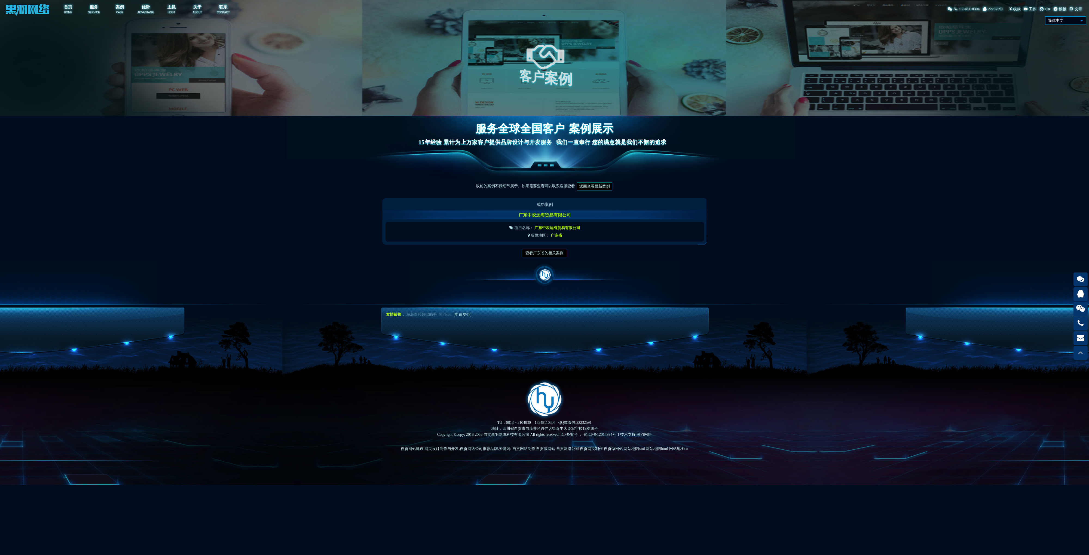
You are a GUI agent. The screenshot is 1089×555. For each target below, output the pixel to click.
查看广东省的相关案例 (544, 253)
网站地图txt (679, 449)
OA (1045, 9)
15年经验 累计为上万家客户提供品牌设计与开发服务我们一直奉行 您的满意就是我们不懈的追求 (545, 142)
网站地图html (657, 449)
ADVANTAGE (145, 12)
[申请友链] (462, 314)
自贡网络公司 (567, 449)
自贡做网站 (545, 449)
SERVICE (94, 12)
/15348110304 (964, 9)
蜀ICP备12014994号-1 (601, 435)
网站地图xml (634, 449)
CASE (119, 12)
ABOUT (197, 12)
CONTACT (223, 12)
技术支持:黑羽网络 (636, 435)
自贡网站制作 (523, 449)
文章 (1075, 9)
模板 (1060, 9)
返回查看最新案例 (594, 186)
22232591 (993, 9)
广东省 (556, 242)
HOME (68, 12)
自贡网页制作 (591, 449)
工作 (1030, 9)
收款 (1015, 9)
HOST (171, 12)
